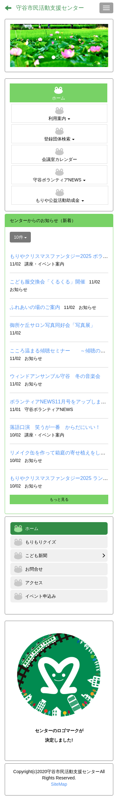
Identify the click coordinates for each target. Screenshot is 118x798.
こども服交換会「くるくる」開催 (47, 281)
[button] (17, 45)
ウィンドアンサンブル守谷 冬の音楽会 (55, 376)
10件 (20, 237)
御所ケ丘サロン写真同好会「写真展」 (52, 325)
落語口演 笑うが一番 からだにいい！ (55, 427)
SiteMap (59, 784)
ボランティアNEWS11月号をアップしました (60, 401)
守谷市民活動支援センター (50, 8)
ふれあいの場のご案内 (35, 307)
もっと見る (59, 499)
